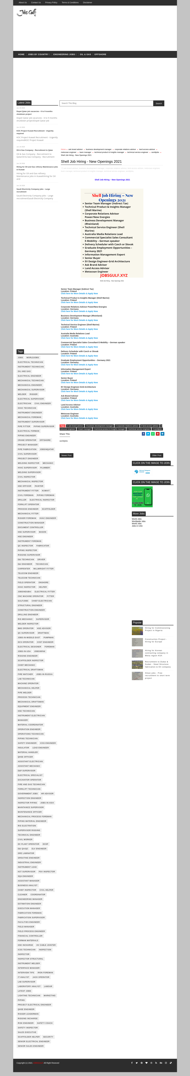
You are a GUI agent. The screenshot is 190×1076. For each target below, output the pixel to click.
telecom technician (29, 581)
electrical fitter (45, 595)
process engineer (28, 513)
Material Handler (28, 756)
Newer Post (67, 475)
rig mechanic (25, 623)
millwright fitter (44, 572)
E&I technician (26, 563)
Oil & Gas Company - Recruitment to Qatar (35, 154)
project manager (28, 448)
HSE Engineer (25, 540)
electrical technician (30, 366)
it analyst (23, 981)
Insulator (23, 751)
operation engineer (29, 733)
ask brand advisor (76, 153)
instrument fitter (28, 494)
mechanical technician (31, 384)
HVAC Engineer (48, 522)
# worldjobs (124, 447)
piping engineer (27, 439)
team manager (121, 156)
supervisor (42, 623)
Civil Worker (25, 843)
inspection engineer (29, 802)
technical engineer (29, 838)
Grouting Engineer (29, 861)
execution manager (29, 912)
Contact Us (36, 2)
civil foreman (26, 499)
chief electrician (42, 604)
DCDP (45, 848)
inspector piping (27, 806)
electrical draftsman (30, 673)
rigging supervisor (29, 558)
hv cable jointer (46, 949)
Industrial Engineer (29, 866)
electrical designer (29, 650)
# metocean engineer (104, 444)
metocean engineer (104, 156)
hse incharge (25, 949)
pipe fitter (24, 430)
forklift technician (29, 793)
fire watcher (25, 678)
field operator (26, 586)
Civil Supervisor (27, 457)
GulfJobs (23, 604)
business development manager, (92, 180)
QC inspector (25, 549)
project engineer (28, 462)
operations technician (31, 737)
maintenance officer (30, 815)
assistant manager (29, 884)
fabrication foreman (30, 916)
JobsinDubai (25, 595)
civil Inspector (26, 480)
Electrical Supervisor (31, 402)
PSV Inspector (47, 875)
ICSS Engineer (48, 747)
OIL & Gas (85, 56)
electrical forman (28, 434)
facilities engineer (29, 926)
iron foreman (45, 976)
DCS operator (26, 646)
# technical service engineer (106, 447)
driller (22, 503)
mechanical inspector (30, 485)
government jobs (28, 797)
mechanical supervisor (31, 393)
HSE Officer (25, 490)
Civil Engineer (43, 407)
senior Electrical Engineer (34, 1045)
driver (41, 563)
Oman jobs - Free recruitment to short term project (157, 318)
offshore (100, 56)
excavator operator (29, 783)
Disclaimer (87, 2)
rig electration (27, 829)
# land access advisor (84, 444)
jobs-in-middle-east (29, 641)
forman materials (28, 944)
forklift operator (28, 508)
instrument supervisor (31, 425)
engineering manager (30, 903)
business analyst (28, 889)
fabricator (43, 549)
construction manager (31, 526)
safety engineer (27, 747)
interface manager (29, 972)
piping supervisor (44, 430)
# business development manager (99, 441)
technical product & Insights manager (78, 159)
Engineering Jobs (64, 56)
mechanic (48, 467)
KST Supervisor (27, 875)
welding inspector (29, 467)
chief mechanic (26, 669)
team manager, (100, 183)
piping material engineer (32, 825)
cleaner (22, 898)
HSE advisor (44, 632)
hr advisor (47, 797)
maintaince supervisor (31, 811)
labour (48, 990)
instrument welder (29, 967)
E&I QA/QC (23, 852)
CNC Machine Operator (31, 600)
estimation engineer (29, 907)
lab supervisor (26, 985)
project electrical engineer (34, 1008)
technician (42, 568)
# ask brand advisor (75, 441)
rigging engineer (28, 659)
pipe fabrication (27, 453)
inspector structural (31, 962)
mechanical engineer (30, 389)
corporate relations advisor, (116, 180)
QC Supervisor (26, 636)
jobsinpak (39, 655)
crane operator (27, 444)
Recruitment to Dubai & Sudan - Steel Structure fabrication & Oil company (158, 307)
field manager (26, 930)
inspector (24, 958)
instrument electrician (31, 719)
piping (21, 1004)
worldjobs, (95, 186)
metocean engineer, (86, 183)
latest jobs (24, 994)
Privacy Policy (51, 2)
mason (42, 535)
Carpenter (24, 572)
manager (23, 724)
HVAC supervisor (27, 471)
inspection (45, 953)
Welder (22, 398)
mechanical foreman (29, 421)
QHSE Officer (25, 760)
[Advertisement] (122, 29)
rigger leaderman (28, 1017)
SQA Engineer (25, 880)
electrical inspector (42, 503)
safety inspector (28, 1031)
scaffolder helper (29, 1040)
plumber (45, 471)
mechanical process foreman (35, 820)
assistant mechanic (29, 770)
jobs (20, 361)
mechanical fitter (28, 517)
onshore (44, 586)
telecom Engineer (28, 577)
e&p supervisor (27, 774)
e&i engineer (25, 568)
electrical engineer (29, 379)
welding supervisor (29, 476)
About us (23, 2)
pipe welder (25, 696)
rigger (34, 398)
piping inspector (27, 554)
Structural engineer (30, 609)
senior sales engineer (31, 1050)
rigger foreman (27, 522)
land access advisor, (69, 183)
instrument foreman (29, 545)
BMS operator (26, 632)
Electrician (24, 407)
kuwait (46, 494)
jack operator (41, 981)
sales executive (27, 1036)
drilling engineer (28, 618)
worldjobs (33, 361)
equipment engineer (29, 710)
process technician (29, 701)
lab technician (26, 682)
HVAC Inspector (27, 591)
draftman (43, 636)
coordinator (38, 898)
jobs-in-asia (47, 806)
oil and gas (24, 375)
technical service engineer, (79, 186)
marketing (50, 999)
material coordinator (30, 728)
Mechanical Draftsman (31, 705)
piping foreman (45, 499)
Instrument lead (27, 871)
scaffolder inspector (31, 664)
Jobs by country (38, 56)
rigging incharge (28, 1022)
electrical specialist (30, 779)
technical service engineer (107, 159)
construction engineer (31, 613)
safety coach (45, 1027)
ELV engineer (39, 852)
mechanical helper (29, 692)
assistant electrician (30, 765)
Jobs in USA (137, 169)
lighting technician (29, 999)
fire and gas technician (31, 788)
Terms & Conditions (70, 2)
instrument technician (31, 370)
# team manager (122, 444)
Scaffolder (48, 513)
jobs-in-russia (45, 678)
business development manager (99, 153)
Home (21, 56)
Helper (43, 591)
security (48, 1040)
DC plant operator (28, 848)
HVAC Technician (27, 412)
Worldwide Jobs (139, 164)
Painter (39, 490)
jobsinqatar (47, 453)
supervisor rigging (29, 834)
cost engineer (45, 646)
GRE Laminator (26, 857)
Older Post (122, 475)
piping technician (28, 742)
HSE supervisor (27, 535)
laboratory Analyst (29, 990)
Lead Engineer (41, 751)
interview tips (26, 976)
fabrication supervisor (31, 921)
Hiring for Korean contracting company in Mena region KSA (156, 296)
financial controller (30, 939)
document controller (30, 531)
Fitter (50, 600)
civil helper (46, 893)
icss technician (27, 953)
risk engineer (26, 1027)
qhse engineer (26, 1013)
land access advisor (85, 156)
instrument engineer (30, 416)
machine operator (28, 687)
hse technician (26, 714)
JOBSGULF (38, 1067)
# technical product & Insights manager (76, 447)
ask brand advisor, (71, 180)
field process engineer (31, 935)
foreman (50, 650)
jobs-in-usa (24, 655)
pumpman (49, 641)
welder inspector (28, 627)
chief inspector (27, 893)
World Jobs (137, 162)
